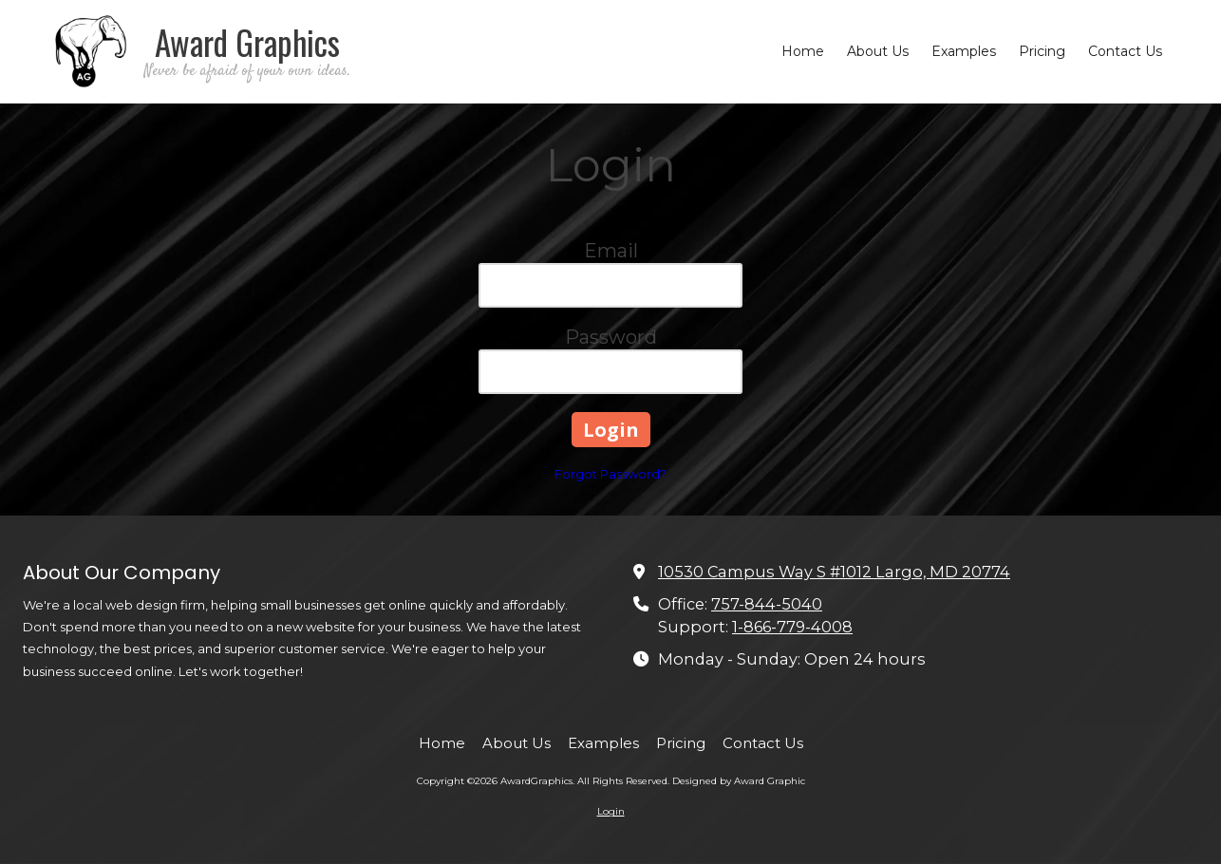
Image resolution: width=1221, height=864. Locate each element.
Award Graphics (247, 41)
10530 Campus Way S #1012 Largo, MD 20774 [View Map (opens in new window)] (834, 571)
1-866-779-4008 (792, 626)
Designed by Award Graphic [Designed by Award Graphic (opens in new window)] (738, 781)
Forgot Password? (610, 473)
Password (611, 337)
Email (611, 250)
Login (611, 811)
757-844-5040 (766, 603)
